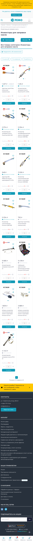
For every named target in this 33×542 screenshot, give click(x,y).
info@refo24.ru (5, 406)
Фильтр (26, 40)
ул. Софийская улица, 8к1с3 (9, 401)
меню (29, 20)
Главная (3, 25)
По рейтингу (27, 59)
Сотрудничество (6, 477)
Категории (7, 40)
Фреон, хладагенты (7, 426)
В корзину (8, 103)
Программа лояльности (8, 472)
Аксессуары (4, 421)
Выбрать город (16, 15)
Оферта (16, 489)
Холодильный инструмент (19, 25)
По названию (16, 59)
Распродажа (5, 424)
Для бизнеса (5, 475)
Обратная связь (8, 409)
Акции (3, 469)
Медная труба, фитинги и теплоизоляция (14, 434)
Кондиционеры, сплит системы (11, 447)
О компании (5, 499)
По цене (5, 59)
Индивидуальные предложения (14, 480)
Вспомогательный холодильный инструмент (13, 27)
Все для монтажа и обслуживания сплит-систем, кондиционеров (16, 454)
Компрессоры (5, 445)
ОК (29, 519)
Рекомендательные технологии (11, 492)
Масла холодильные (7, 429)
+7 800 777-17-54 (6, 403)
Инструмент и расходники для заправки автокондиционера (14, 458)
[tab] (23, 78)
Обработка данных (7, 489)
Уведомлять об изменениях (12, 52)
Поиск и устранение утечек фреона (12, 442)
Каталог (9, 25)
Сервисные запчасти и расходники (12, 440)
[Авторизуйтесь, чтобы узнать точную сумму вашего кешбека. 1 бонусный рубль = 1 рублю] (13, 96)
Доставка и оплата (7, 496)
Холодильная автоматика (9, 450)
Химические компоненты (9, 437)
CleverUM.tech (22, 531)
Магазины (4, 494)
